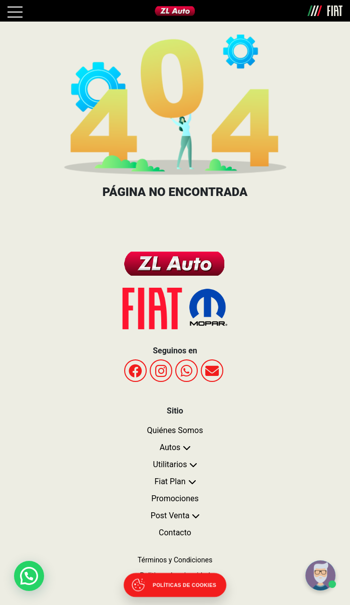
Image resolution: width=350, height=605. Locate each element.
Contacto (175, 532)
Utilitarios (170, 464)
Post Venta (170, 515)
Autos (170, 447)
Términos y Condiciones (175, 560)
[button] (30, 575)
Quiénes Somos (175, 430)
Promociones (175, 498)
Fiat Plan (169, 481)
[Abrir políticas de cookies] (175, 585)
